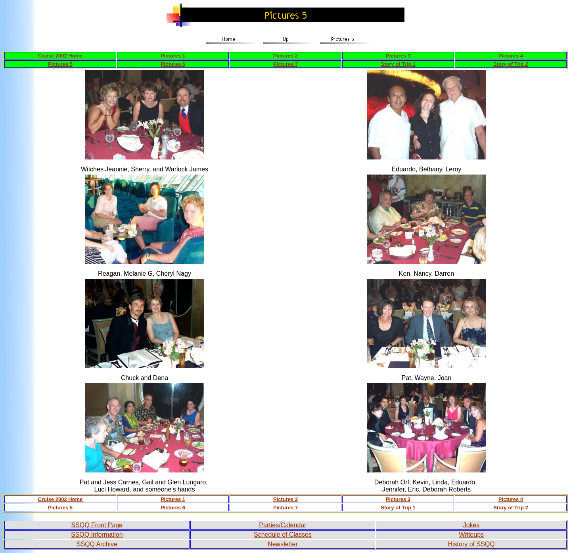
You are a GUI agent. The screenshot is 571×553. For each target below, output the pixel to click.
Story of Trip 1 (398, 64)
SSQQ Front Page (97, 525)
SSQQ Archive (97, 544)
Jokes (471, 525)
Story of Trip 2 (510, 64)
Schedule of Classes (283, 534)
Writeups (471, 534)
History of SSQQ (471, 544)
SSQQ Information (97, 534)
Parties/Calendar (282, 525)
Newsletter (283, 544)
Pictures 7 (285, 64)
